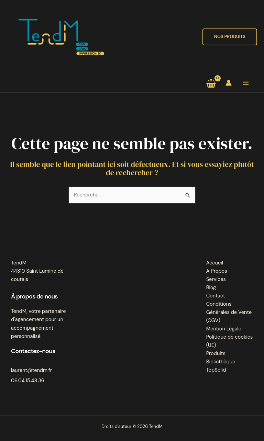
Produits (216, 353)
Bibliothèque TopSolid (220, 366)
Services (216, 279)
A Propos (216, 271)
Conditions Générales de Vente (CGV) (229, 312)
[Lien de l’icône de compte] (229, 83)
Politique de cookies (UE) (229, 341)
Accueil (214, 263)
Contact (215, 296)
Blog (211, 287)
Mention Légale (223, 329)
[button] (229, 37)
